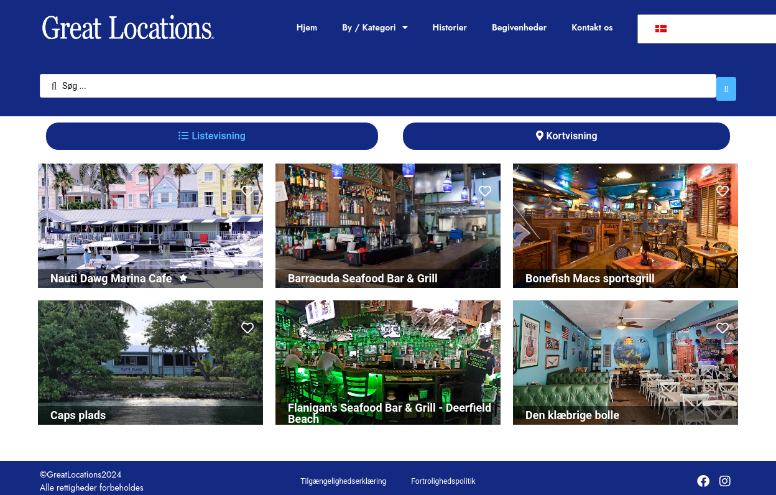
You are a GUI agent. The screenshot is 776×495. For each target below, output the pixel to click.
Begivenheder (519, 27)
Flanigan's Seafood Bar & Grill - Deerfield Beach (389, 407)
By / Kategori (374, 27)
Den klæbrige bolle (572, 408)
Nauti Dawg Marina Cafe (111, 272)
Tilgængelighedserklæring (343, 475)
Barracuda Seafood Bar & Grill (363, 272)
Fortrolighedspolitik (443, 475)
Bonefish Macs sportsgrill (590, 272)
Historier (450, 27)
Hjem (307, 27)
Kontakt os (591, 27)
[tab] (212, 130)
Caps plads (78, 408)
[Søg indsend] (726, 83)
